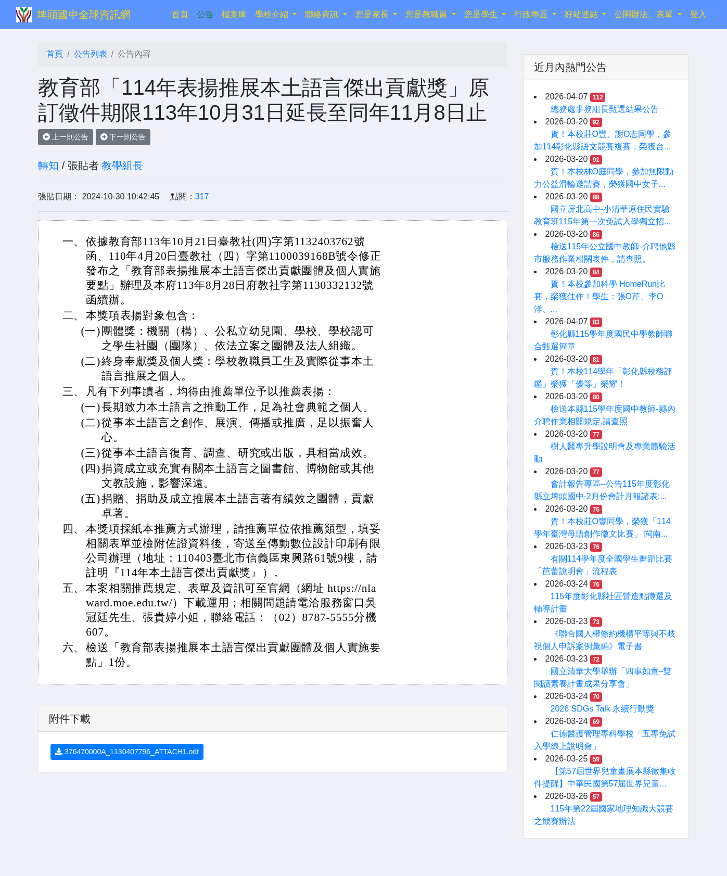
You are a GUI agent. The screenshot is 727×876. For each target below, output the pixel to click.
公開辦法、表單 (645, 14)
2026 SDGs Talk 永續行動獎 (603, 708)
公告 (205, 14)
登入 (698, 14)
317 (202, 196)
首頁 (182, 13)
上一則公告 (65, 137)
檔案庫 (234, 14)
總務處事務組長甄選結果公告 (605, 109)
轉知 (48, 165)
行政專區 (532, 14)
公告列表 (90, 53)
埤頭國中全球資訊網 (84, 14)
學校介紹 (272, 14)
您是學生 (482, 14)
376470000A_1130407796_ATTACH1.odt (127, 751)
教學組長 (122, 165)
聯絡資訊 (322, 14)
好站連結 (582, 14)
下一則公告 (123, 137)
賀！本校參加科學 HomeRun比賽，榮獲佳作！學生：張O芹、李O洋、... (599, 296)
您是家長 (373, 14)
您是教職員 (427, 14)
